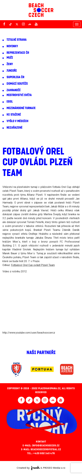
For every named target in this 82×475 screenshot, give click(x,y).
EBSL (10, 101)
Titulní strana (17, 39)
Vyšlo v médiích (17, 121)
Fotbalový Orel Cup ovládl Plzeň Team (33, 265)
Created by (28, 468)
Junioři (12, 70)
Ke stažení (14, 114)
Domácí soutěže (17, 83)
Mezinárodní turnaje (21, 108)
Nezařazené (14, 127)
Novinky (12, 46)
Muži (10, 57)
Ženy (10, 64)
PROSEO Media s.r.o (54, 467)
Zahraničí (13, 90)
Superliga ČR (15, 77)
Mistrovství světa (19, 95)
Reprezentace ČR (18, 52)
